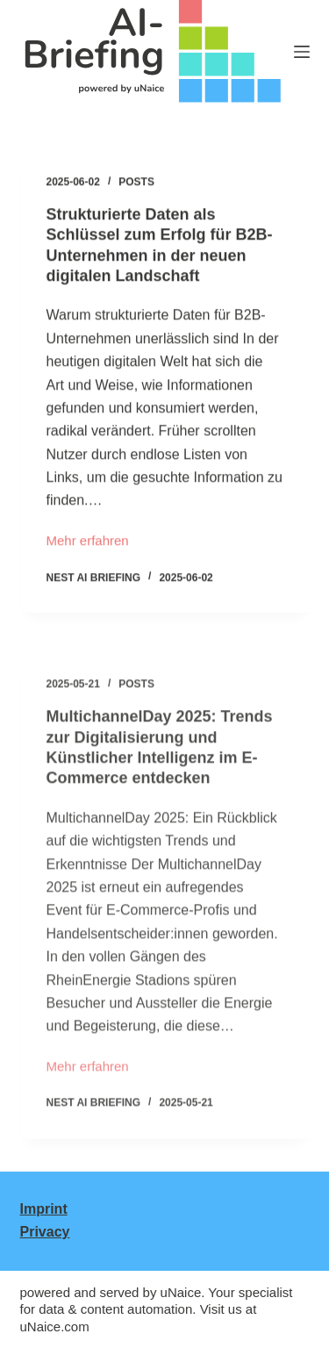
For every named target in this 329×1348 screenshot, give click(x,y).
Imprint (44, 1208)
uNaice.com (54, 1326)
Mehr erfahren (87, 543)
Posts (136, 182)
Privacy (45, 1231)
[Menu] (302, 52)
